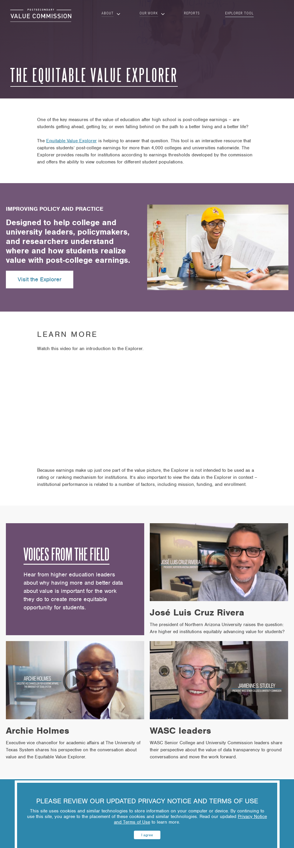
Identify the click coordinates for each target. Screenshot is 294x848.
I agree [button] (147, 834)
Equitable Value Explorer (71, 141)
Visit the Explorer (40, 279)
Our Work (148, 13)
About (108, 13)
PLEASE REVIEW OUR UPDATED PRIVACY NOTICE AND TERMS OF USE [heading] (147, 801)
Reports (192, 13)
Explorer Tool (239, 13)
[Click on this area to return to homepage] (41, 15)
